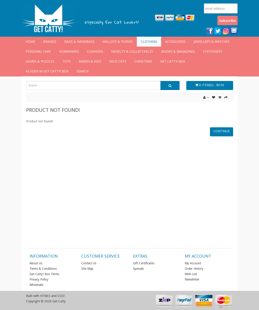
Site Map (87, 268)
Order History (194, 268)
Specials (138, 268)
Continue (221, 131)
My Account (193, 263)
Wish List (191, 274)
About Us (35, 263)
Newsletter (192, 279)
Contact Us (88, 263)
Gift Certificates (143, 263)
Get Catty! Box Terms (44, 274)
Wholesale (36, 285)
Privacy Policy (38, 279)
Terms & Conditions (43, 268)
